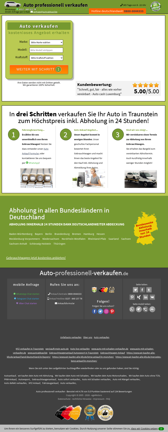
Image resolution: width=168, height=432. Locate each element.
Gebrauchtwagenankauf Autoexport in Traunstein (74, 352)
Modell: (22, 49)
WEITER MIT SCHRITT (38, 69)
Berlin (51, 234)
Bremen (79, 234)
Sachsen (128, 238)
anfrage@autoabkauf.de (45, 11)
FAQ (108, 398)
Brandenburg (64, 234)
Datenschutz (64, 398)
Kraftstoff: (21, 57)
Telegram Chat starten (28, 298)
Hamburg (91, 234)
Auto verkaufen (101, 337)
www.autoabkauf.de (37, 352)
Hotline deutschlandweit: (117, 11)
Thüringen (62, 243)
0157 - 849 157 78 (27, 9)
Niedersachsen (53, 238)
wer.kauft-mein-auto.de (57, 348)
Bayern (41, 234)
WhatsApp (34, 171)
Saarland (116, 238)
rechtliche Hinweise (81, 398)
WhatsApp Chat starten (27, 293)
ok (161, 428)
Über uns (87, 337)
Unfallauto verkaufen (70, 337)
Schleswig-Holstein (42, 243)
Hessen (103, 234)
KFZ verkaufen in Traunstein (30, 348)
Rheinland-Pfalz (99, 238)
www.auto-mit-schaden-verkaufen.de (109, 348)
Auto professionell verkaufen (55, 5)
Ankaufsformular (66, 303)
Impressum (98, 398)
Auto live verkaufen (80, 348)
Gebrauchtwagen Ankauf (112, 352)
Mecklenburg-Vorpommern (27, 238)
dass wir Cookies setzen (144, 428)
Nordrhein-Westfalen (76, 238)
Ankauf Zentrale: (59, 293)
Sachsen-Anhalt (21, 243)
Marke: (23, 42)
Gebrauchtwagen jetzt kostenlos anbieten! (38, 258)
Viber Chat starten (28, 303)
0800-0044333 (74, 293)
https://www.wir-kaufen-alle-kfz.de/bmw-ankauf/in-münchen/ (83, 356)
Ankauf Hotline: (57, 298)
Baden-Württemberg (23, 234)
